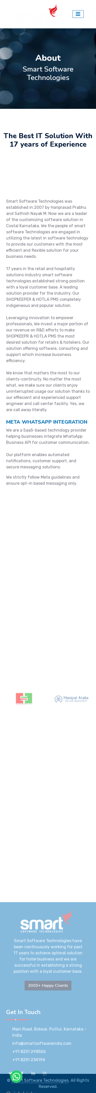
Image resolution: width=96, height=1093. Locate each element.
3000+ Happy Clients (48, 1065)
